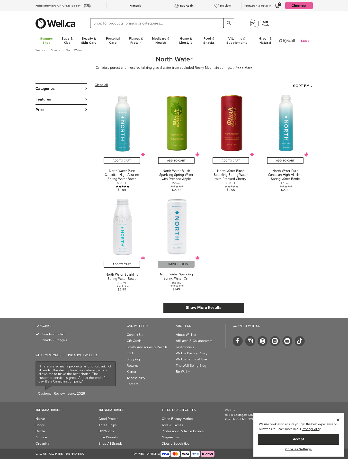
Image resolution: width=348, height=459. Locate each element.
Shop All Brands (110, 443)
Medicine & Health (160, 40)
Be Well (183, 371)
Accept (298, 439)
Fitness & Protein (136, 40)
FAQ (130, 353)
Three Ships (107, 425)
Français (135, 5)
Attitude (41, 437)
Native (40, 418)
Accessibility (136, 378)
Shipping (133, 359)
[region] (298, 435)
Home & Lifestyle (185, 40)
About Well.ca (186, 334)
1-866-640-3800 (73, 453)
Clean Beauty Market (177, 418)
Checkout (299, 5)
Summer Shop (46, 40)
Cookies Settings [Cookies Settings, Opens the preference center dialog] (298, 449)
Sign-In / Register (257, 6)
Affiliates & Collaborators (194, 340)
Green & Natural (265, 40)
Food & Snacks (208, 40)
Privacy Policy (311, 429)
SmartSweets (108, 437)
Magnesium (170, 437)
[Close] (338, 420)
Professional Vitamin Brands (183, 431)
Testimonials (185, 347)
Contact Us (135, 334)
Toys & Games (172, 425)
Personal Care (113, 40)
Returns (133, 365)
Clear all (101, 85)
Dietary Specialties (175, 443)
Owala (40, 431)
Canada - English (52, 334)
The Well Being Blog (191, 365)
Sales (305, 41)
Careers (133, 384)
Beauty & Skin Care (89, 40)
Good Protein (108, 418)
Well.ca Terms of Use (191, 359)
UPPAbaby (106, 431)
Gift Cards (134, 340)
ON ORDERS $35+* (58, 5)
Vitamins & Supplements (236, 40)
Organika (42, 443)
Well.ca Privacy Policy (191, 353)
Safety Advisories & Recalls (147, 347)
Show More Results (203, 307)
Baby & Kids (67, 40)
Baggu (40, 425)
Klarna (131, 371)
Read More (243, 67)
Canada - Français (53, 340)
